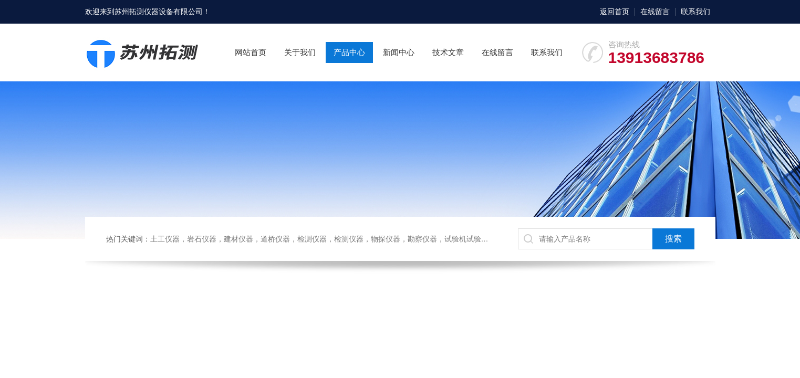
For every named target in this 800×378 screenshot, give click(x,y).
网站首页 (250, 52)
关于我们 (300, 52)
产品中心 (349, 52)
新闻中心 (398, 52)
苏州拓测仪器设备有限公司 (159, 11)
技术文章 (448, 52)
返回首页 (614, 11)
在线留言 (655, 11)
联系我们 (695, 11)
